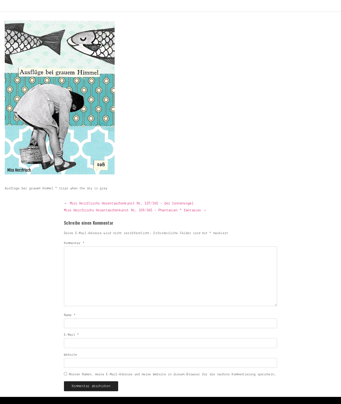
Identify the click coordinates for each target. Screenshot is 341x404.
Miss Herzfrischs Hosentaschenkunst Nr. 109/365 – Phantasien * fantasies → (135, 210)
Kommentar (74, 243)
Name (70, 315)
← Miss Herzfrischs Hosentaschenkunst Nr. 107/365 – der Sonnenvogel (129, 203)
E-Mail (71, 335)
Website (70, 355)
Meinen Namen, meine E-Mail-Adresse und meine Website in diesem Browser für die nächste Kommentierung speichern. (172, 374)
